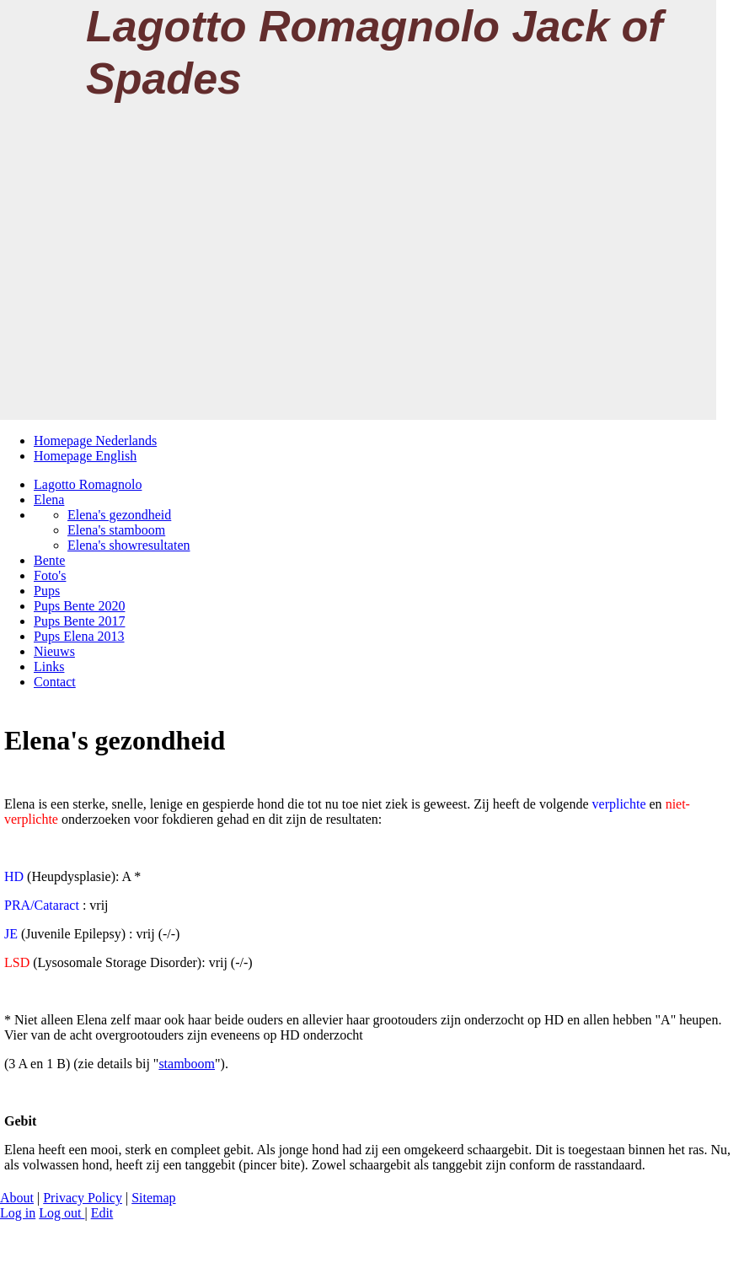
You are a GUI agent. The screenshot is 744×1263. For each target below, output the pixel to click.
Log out (61, 1213)
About (17, 1197)
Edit (102, 1213)
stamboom (186, 1063)
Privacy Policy (82, 1197)
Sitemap (153, 1197)
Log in (17, 1213)
